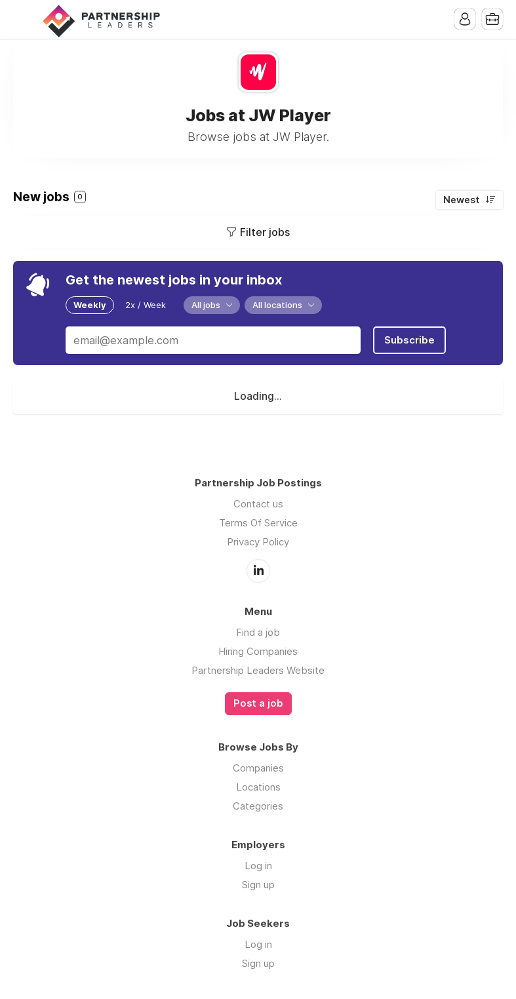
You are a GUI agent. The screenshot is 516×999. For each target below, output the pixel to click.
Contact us (258, 504)
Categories (258, 806)
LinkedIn (258, 571)
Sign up (258, 884)
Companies (258, 768)
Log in (258, 865)
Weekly (89, 305)
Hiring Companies (258, 651)
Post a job (258, 703)
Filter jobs (265, 232)
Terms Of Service (258, 523)
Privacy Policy (258, 542)
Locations (258, 787)
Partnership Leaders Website (258, 670)
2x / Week (145, 305)
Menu (23, 19)
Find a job (258, 632)
